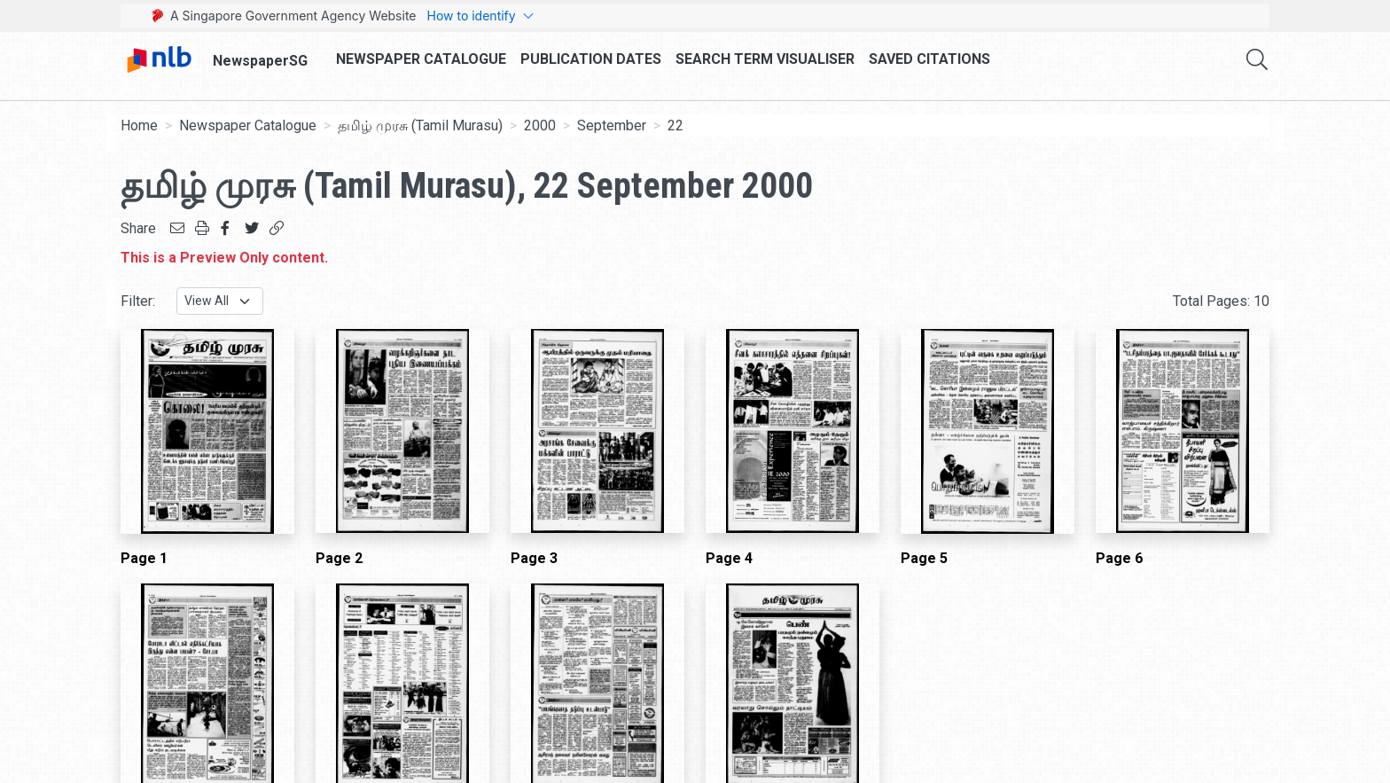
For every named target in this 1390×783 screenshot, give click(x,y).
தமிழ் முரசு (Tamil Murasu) (420, 125)
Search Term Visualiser (765, 59)
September (611, 125)
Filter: (138, 301)
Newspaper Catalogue (421, 59)
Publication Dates (590, 59)
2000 (540, 125)
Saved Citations (929, 59)
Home (139, 125)
